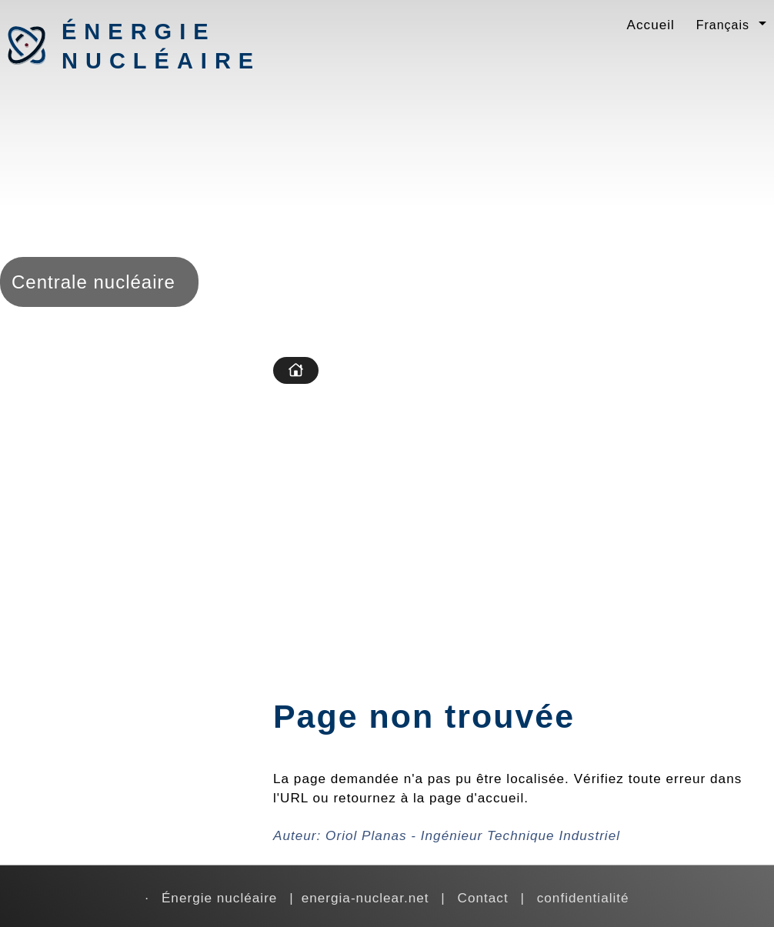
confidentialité (583, 897)
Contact (483, 897)
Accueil (651, 24)
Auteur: (446, 835)
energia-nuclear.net (365, 897)
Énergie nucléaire (142, 46)
